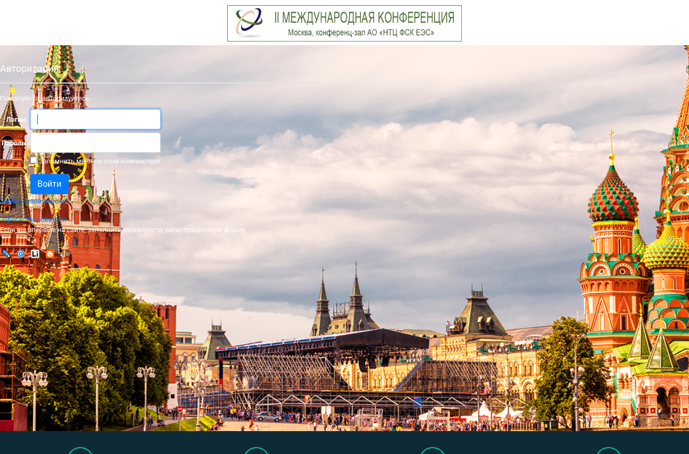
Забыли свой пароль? (35, 201)
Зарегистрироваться (33, 220)
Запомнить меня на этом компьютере (98, 161)
